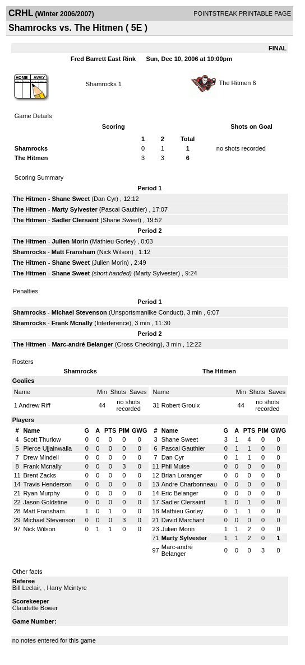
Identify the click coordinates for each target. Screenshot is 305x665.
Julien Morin (70, 241)
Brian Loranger (181, 475)
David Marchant (183, 520)
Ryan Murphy (41, 493)
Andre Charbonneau (189, 484)
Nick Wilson (115, 252)
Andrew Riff (34, 405)
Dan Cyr (105, 198)
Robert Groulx (180, 405)
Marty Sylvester (74, 209)
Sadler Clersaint (75, 220)
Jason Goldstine (45, 502)
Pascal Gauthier (123, 209)
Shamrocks (102, 84)
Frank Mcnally (72, 323)
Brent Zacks (39, 475)
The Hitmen (236, 82)
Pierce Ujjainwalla (47, 448)
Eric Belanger (179, 493)
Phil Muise (175, 466)
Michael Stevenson (79, 312)
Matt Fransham (73, 252)
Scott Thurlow (42, 439)
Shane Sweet (71, 198)
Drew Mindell (41, 457)
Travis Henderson (47, 484)
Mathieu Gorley (113, 241)
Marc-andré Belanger (82, 344)
